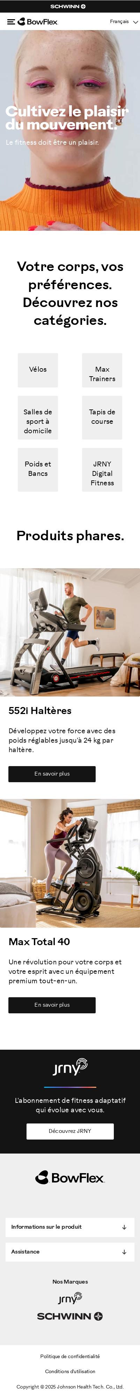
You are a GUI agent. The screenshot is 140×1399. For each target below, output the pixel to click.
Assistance (25, 1252)
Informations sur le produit (46, 1227)
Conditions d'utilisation (70, 1372)
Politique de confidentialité (70, 1356)
